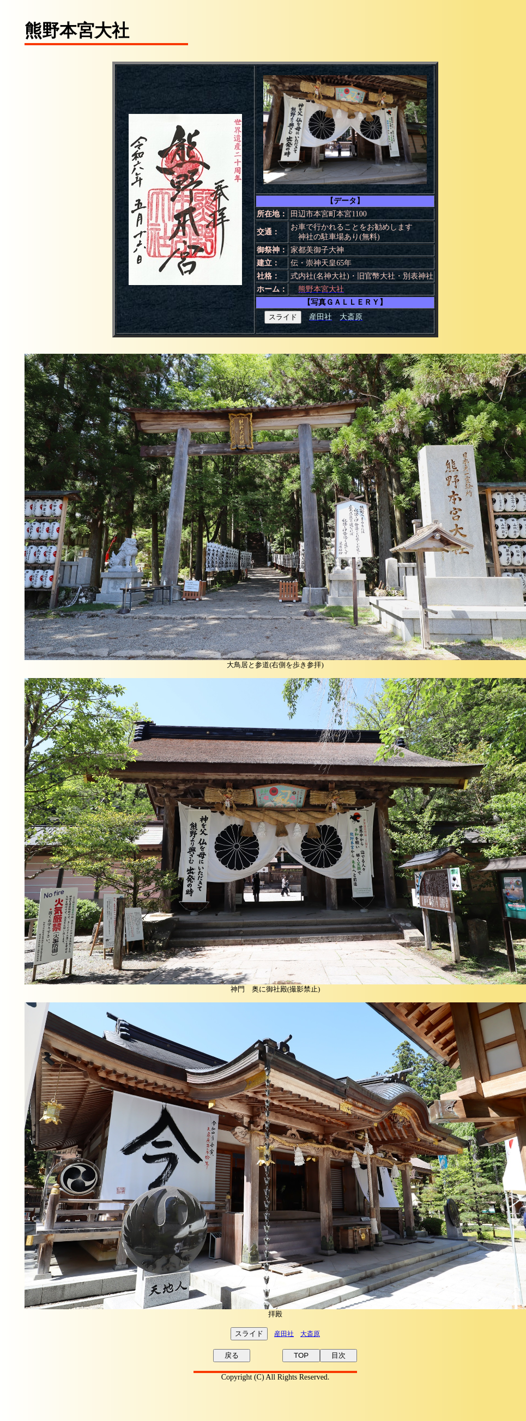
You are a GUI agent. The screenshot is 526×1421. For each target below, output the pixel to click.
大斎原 (310, 1334)
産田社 (284, 1334)
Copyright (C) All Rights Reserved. (275, 1377)
